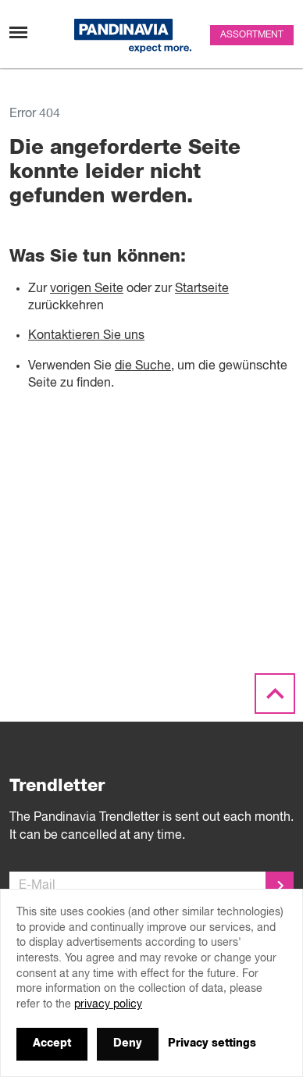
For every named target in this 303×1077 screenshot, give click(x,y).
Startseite (202, 289)
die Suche (143, 366)
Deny (127, 1043)
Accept (52, 1043)
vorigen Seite (86, 289)
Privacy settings (212, 1043)
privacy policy (108, 1004)
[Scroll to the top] (275, 694)
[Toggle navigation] (18, 32)
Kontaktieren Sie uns (86, 336)
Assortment (251, 35)
